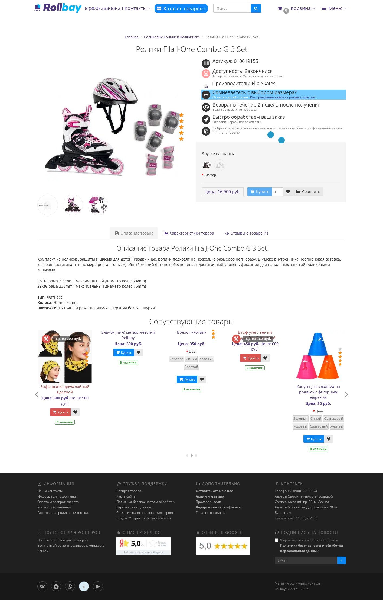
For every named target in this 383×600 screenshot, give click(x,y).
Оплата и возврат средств (58, 501)
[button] (296, 8)
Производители (208, 501)
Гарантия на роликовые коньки (62, 512)
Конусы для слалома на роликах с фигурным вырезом (325, 392)
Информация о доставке (57, 496)
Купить (67, 412)
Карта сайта (126, 496)
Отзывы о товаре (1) (246, 233)
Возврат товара (128, 491)
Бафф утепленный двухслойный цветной (261, 335)
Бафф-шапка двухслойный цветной (71, 389)
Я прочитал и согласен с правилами (309, 545)
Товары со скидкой (211, 512)
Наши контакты (50, 491)
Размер (210, 174)
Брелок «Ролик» (198, 332)
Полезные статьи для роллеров (62, 540)
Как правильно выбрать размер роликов (282, 97)
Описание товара (133, 233)
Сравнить (308, 191)
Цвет (200, 351)
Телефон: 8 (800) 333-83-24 (296, 491)
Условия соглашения (54, 507)
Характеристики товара (189, 233)
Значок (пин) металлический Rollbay (135, 335)
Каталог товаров (181, 8)
